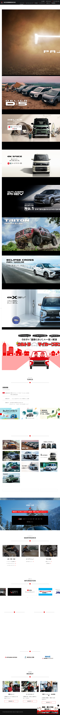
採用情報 (21, 4)
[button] (27, 597)
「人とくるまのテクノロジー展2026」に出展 (20, 398)
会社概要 (43, 1)
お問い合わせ (48, 1)
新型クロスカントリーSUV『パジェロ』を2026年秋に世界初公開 (19, 393)
